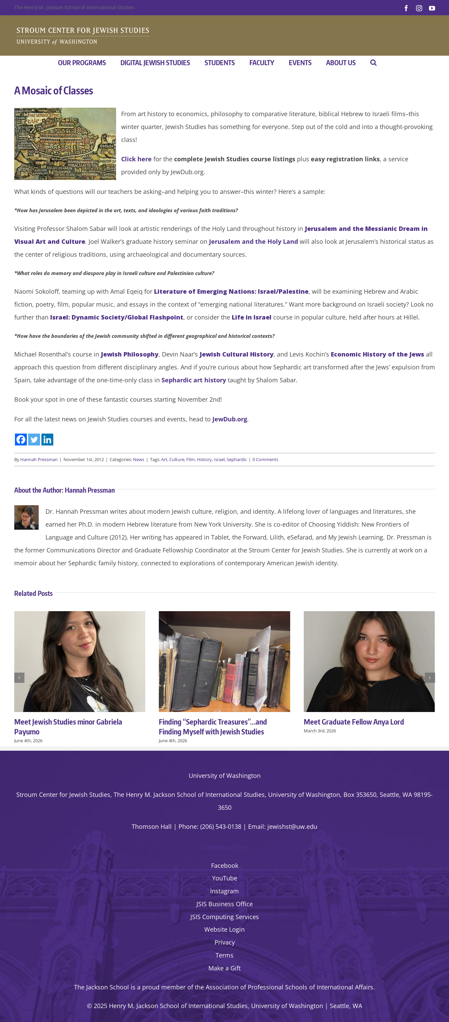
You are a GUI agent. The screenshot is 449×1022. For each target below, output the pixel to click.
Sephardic (237, 459)
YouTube (224, 878)
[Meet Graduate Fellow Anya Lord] (369, 615)
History (204, 459)
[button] (373, 62)
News (138, 459)
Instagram (224, 891)
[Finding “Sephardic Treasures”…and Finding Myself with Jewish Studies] (224, 615)
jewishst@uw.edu (292, 826)
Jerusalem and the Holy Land (253, 241)
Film (190, 459)
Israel (219, 459)
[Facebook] (21, 439)
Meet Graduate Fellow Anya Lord (354, 721)
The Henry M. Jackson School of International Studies (74, 7)
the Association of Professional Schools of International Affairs (284, 987)
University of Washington (225, 775)
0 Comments (265, 459)
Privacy (224, 942)
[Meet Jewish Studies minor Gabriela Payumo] (80, 615)
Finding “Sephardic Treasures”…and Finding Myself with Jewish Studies (213, 726)
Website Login (224, 929)
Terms (224, 955)
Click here (136, 159)
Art (164, 459)
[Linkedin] (47, 439)
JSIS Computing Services (224, 917)
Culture (176, 459)
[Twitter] (34, 439)
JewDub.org (229, 419)
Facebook (224, 865)
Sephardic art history (194, 380)
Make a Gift (224, 968)
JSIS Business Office (225, 904)
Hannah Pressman (39, 459)
